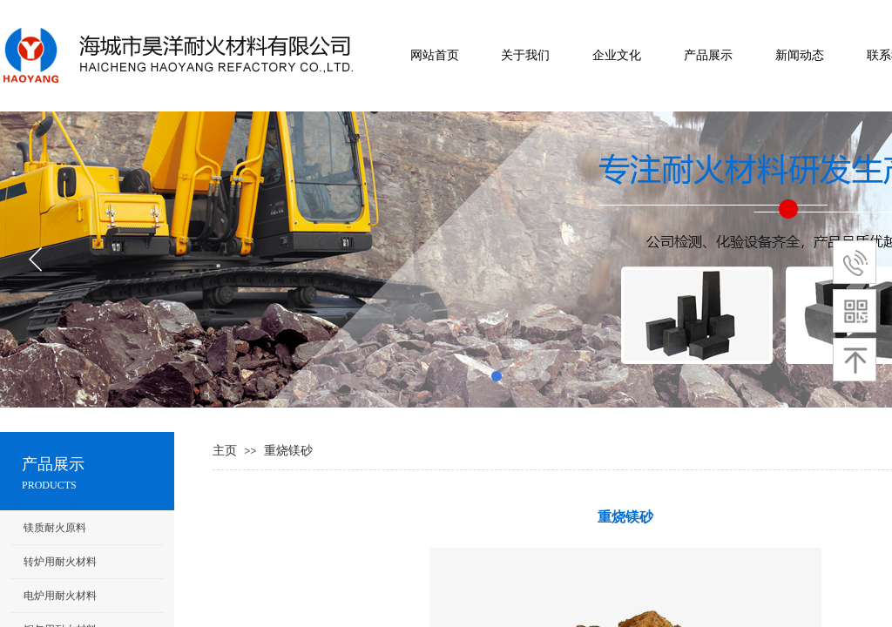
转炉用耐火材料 (60, 562)
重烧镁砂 (288, 450)
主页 (225, 450)
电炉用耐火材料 (60, 596)
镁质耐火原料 (55, 528)
